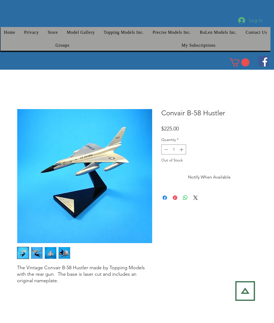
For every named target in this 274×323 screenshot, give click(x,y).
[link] (239, 62)
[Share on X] (195, 197)
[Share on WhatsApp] (185, 197)
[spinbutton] (174, 149)
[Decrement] (165, 149)
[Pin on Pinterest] (175, 197)
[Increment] (182, 149)
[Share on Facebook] (165, 197)
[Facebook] (263, 61)
